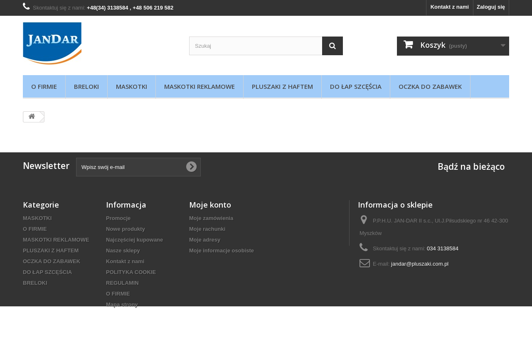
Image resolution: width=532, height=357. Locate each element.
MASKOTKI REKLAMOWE (199, 86)
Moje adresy (204, 240)
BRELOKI (86, 86)
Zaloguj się (491, 7)
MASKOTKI (131, 86)
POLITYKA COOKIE (131, 272)
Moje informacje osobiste (221, 250)
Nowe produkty (125, 229)
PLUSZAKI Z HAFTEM (282, 86)
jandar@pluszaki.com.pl (419, 264)
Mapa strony (122, 304)
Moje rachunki (207, 229)
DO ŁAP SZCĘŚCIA (356, 86)
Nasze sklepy (123, 250)
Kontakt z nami (450, 7)
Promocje (118, 218)
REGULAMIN (122, 283)
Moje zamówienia (211, 218)
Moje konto (210, 205)
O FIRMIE (44, 86)
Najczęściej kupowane (134, 240)
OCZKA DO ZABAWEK (430, 86)
